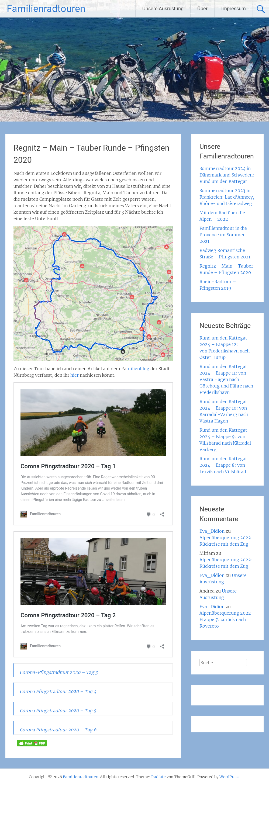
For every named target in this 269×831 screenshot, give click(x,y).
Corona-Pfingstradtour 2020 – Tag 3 (59, 672)
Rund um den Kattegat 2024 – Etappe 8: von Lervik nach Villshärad (223, 465)
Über (202, 8)
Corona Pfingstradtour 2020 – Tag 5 (58, 710)
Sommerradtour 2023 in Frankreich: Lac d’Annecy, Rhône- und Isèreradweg (226, 197)
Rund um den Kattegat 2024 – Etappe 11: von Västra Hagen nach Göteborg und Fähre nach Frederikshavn (226, 379)
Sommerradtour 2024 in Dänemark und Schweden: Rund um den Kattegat (226, 175)
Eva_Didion (212, 531)
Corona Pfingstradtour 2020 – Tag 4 (58, 691)
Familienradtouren (46, 8)
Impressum (233, 8)
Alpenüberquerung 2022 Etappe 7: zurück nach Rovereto (225, 619)
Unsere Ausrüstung (163, 8)
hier (74, 375)
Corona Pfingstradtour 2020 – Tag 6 (58, 729)
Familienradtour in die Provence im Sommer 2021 (223, 235)
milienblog (137, 368)
